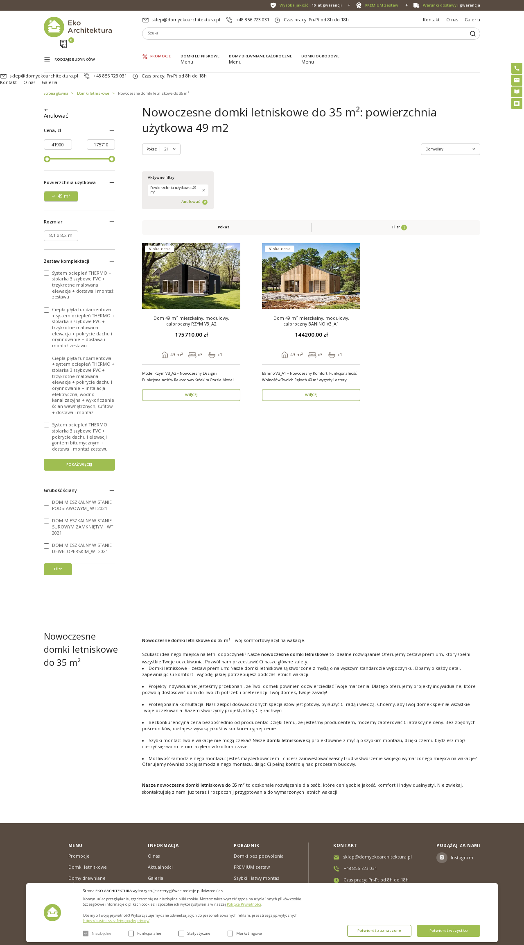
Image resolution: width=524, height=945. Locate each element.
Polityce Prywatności (244, 904)
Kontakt (431, 20)
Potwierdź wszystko (448, 930)
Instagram (462, 855)
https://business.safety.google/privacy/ (116, 920)
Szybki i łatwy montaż (256, 876)
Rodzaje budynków (74, 48)
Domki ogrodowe (320, 48)
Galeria (472, 20)
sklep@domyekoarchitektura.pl (186, 20)
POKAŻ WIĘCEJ (79, 473)
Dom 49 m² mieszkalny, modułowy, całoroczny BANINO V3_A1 (311, 215)
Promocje (160, 48)
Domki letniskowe (200, 48)
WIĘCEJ (191, 289)
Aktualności (160, 865)
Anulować (92, 125)
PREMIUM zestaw (252, 865)
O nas (452, 20)
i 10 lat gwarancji (311, 5)
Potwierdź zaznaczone (379, 930)
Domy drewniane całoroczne (260, 48)
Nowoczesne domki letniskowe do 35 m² (153, 68)
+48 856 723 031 (252, 20)
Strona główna (56, 68)
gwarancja (451, 5)
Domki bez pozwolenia (259, 854)
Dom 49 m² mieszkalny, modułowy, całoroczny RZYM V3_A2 (191, 215)
